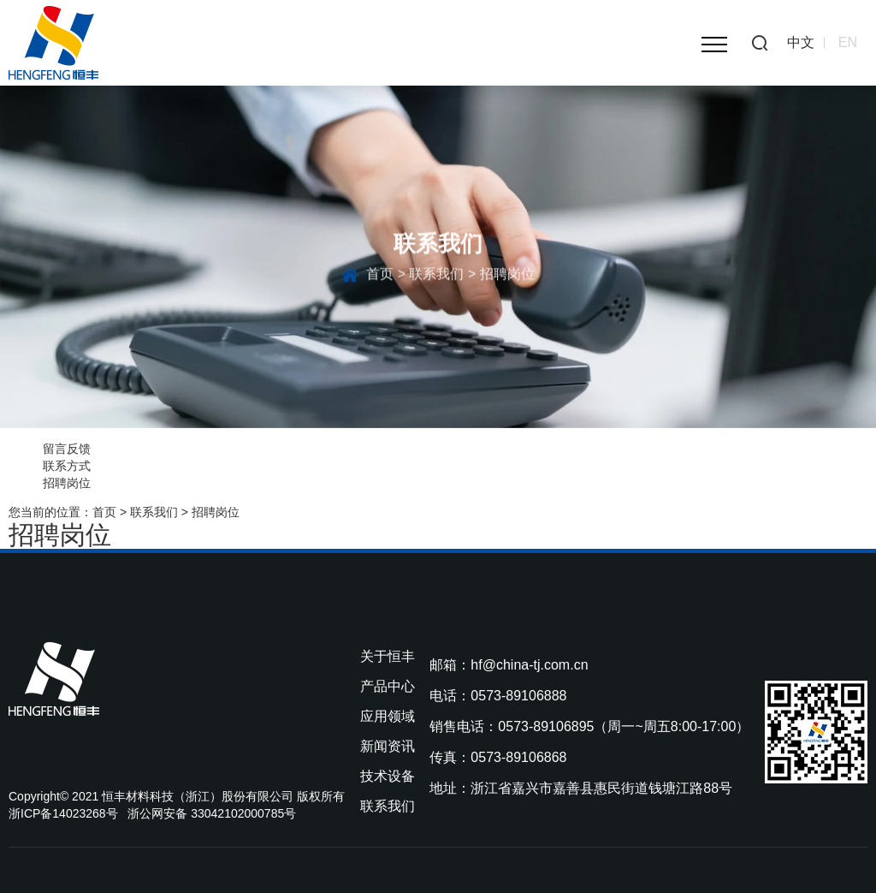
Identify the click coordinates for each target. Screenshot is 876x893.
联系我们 (436, 277)
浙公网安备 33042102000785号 (211, 813)
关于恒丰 (387, 656)
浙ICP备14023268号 (63, 813)
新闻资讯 (387, 746)
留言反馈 (67, 448)
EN (847, 42)
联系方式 (67, 466)
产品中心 (387, 686)
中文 (800, 42)
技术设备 (387, 776)
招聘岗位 (67, 483)
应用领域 (387, 716)
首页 (380, 277)
